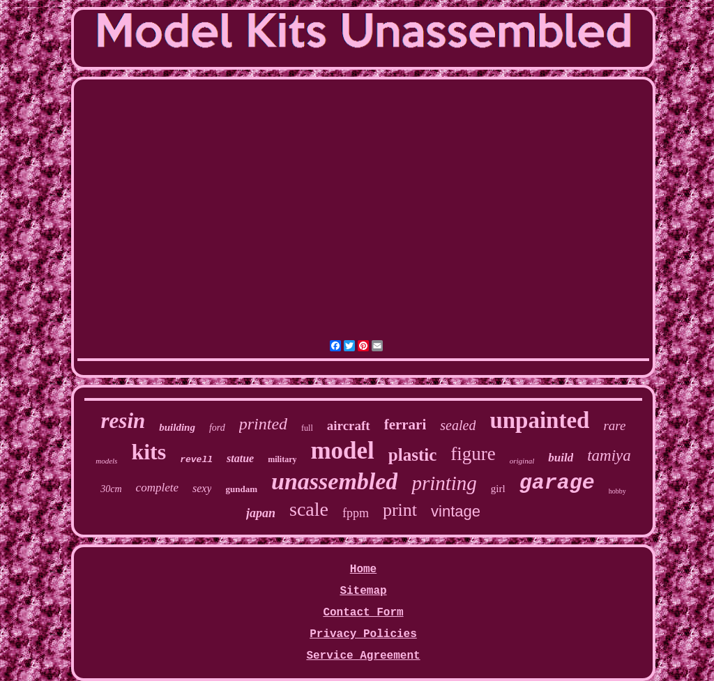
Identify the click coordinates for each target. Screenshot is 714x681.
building (177, 427)
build (560, 457)
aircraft (348, 425)
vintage (455, 511)
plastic (412, 454)
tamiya (609, 455)
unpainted (539, 420)
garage (557, 483)
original (522, 461)
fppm (355, 513)
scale (308, 509)
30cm (110, 489)
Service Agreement (363, 656)
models (106, 461)
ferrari (405, 424)
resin (123, 420)
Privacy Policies (363, 634)
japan (260, 513)
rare (614, 425)
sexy (202, 488)
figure (472, 453)
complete (157, 487)
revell (196, 459)
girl (498, 488)
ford (217, 427)
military (282, 459)
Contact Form (363, 612)
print (400, 510)
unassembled (334, 481)
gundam (241, 489)
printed (263, 424)
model (342, 450)
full (307, 428)
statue (240, 458)
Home (363, 569)
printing (443, 483)
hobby (617, 491)
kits (148, 451)
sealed (458, 425)
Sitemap (363, 591)
